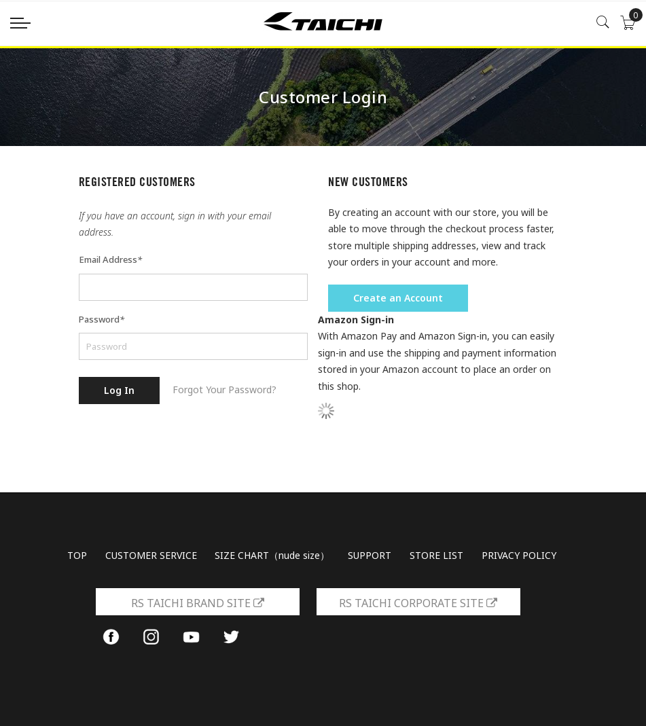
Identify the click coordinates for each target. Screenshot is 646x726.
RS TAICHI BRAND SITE (197, 603)
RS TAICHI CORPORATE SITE (418, 603)
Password (101, 319)
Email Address (110, 259)
